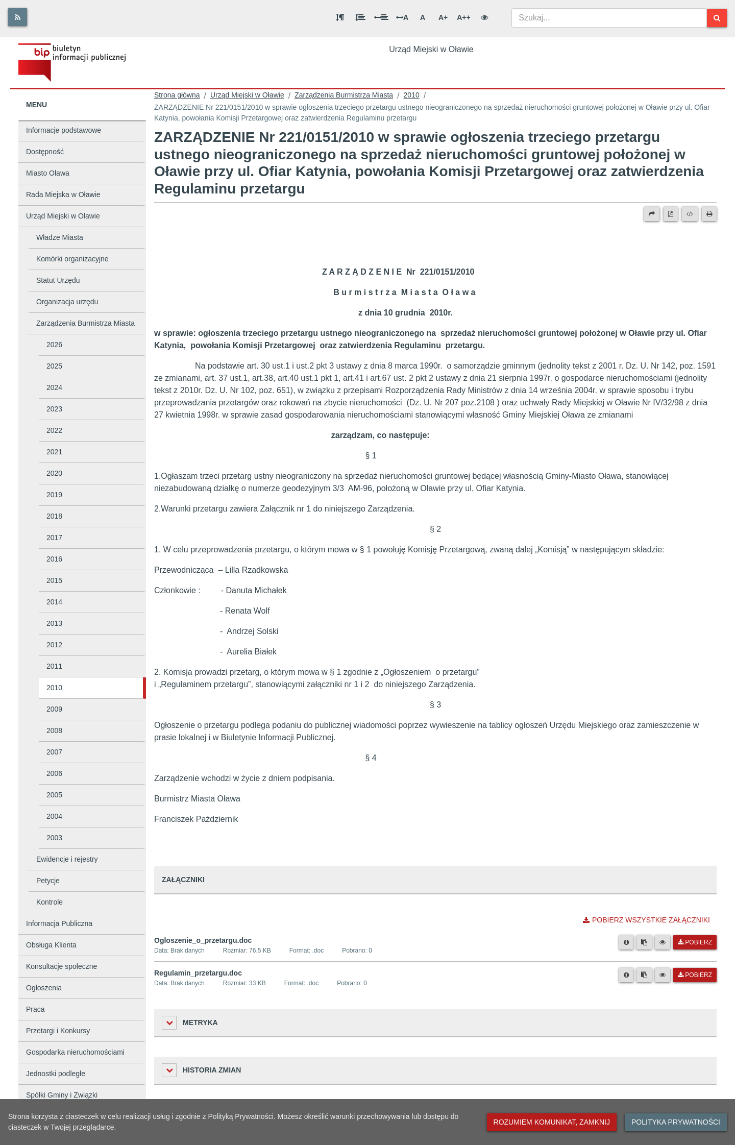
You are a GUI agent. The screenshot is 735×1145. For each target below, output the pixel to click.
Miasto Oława (47, 173)
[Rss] (17, 17)
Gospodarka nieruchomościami (75, 1052)
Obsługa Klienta (51, 945)
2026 (54, 344)
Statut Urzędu (58, 280)
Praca (35, 1009)
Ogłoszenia (44, 988)
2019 (54, 495)
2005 (54, 795)
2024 (54, 387)
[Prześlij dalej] (651, 214)
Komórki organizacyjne (72, 259)
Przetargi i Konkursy (58, 1031)
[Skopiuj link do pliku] (644, 942)
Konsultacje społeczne (61, 966)
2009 (54, 709)
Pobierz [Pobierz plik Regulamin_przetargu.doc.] (695, 975)
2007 (54, 752)
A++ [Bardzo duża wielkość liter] (463, 17)
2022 (54, 430)
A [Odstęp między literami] (402, 17)
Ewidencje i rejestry (67, 859)
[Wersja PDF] (671, 214)
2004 (54, 816)
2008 (54, 730)
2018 (54, 516)
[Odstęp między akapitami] (340, 17)
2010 (54, 688)
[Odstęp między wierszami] (360, 17)
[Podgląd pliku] (662, 942)
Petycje (48, 880)
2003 (54, 838)
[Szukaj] (717, 18)
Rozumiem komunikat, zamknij (552, 1122)
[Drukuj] (709, 214)
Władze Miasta (59, 237)
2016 (54, 559)
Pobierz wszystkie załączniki (646, 920)
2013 (54, 623)
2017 (54, 537)
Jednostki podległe (55, 1073)
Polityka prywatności (675, 1122)
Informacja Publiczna (59, 923)
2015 (54, 580)
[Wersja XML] (690, 214)
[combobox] (609, 18)
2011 (54, 666)
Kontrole (49, 902)
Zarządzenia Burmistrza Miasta (85, 323)
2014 (54, 602)
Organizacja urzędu (67, 302)
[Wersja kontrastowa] (484, 17)
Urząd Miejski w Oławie (63, 216)
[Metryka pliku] (626, 942)
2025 (54, 366)
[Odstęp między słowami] (381, 17)
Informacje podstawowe (63, 130)
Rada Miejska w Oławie (63, 194)
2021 (54, 452)
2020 (54, 473)
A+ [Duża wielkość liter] (443, 17)
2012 (54, 645)
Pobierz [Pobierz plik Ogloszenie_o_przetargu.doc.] (695, 942)
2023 (54, 409)
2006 (54, 773)
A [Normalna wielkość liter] (422, 17)
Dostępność (45, 152)
